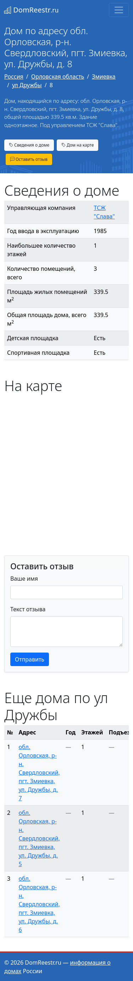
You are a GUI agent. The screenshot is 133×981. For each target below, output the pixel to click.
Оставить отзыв (29, 159)
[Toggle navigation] (119, 10)
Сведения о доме (29, 145)
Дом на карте (77, 145)
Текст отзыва (27, 609)
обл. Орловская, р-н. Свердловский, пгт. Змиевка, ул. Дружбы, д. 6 (39, 904)
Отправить (29, 659)
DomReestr (31, 10)
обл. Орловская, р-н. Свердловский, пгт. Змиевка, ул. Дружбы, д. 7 (39, 772)
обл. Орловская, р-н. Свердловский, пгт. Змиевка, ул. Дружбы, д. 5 (39, 838)
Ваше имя (24, 578)
